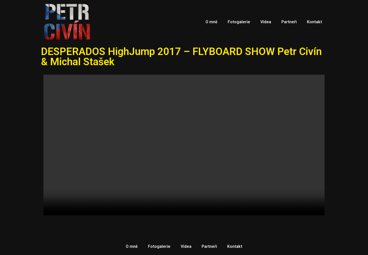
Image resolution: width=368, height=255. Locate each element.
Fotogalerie (239, 21)
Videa (265, 21)
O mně (211, 21)
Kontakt (314, 21)
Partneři (289, 21)
